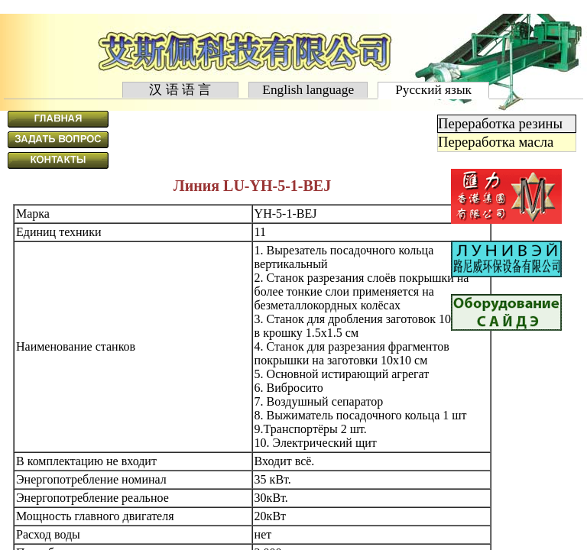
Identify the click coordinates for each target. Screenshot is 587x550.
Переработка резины (500, 123)
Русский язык (433, 89)
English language (308, 89)
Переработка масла (495, 142)
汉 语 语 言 (180, 89)
